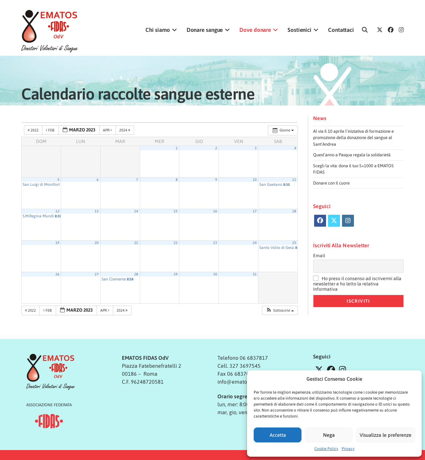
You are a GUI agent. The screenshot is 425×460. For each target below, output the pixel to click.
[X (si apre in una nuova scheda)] (379, 30)
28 (136, 274)
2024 (125, 130)
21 (136, 243)
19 (57, 243)
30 (215, 274)
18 (294, 211)
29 (176, 274)
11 (294, 180)
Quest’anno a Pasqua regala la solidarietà (351, 154)
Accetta (278, 435)
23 (215, 243)
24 (255, 243)
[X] (334, 221)
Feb (50, 130)
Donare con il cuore (331, 183)
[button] (279, 310)
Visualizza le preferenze (385, 435)
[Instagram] (348, 221)
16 (215, 211)
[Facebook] (320, 221)
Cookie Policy (326, 448)
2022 (34, 130)
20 (97, 243)
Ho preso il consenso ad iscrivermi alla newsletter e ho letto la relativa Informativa (357, 284)
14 (136, 211)
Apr (108, 130)
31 (255, 274)
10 (255, 180)
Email (319, 255)
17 (255, 211)
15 (176, 211)
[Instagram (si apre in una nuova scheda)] (401, 30)
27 (97, 274)
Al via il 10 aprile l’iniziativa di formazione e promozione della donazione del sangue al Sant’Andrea (353, 138)
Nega (329, 435)
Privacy (348, 448)
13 (97, 211)
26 (57, 274)
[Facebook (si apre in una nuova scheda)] (390, 30)
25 (294, 243)
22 (176, 243)
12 (57, 211)
